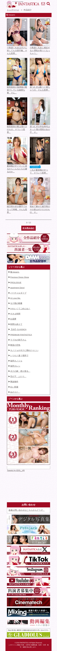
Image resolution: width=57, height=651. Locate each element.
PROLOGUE (15, 282)
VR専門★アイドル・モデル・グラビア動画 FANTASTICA (22, 4)
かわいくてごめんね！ (20, 309)
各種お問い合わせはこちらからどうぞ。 (26, 510)
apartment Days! (17, 288)
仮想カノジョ (16, 361)
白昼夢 (13, 319)
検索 (48, 3)
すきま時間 (15, 314)
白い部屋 (14, 387)
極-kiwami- (15, 272)
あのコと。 (15, 392)
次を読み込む (28, 228)
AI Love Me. (15, 298)
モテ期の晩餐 (16, 303)
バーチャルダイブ (18, 293)
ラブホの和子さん (18, 340)
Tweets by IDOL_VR (16, 470)
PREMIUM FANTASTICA (21, 335)
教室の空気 (15, 345)
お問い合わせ (43, 3)
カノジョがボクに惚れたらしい (24, 350)
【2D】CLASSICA (18, 329)
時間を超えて (16, 324)
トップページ (13, 10)
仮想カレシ (15, 366)
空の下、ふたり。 (18, 376)
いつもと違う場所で (19, 355)
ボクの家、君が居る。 (20, 371)
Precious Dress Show (19, 277)
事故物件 (14, 382)
